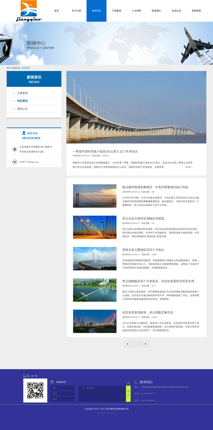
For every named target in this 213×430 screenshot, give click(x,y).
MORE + (189, 167)
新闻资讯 (16, 68)
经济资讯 (26, 68)
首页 (56, 11)
